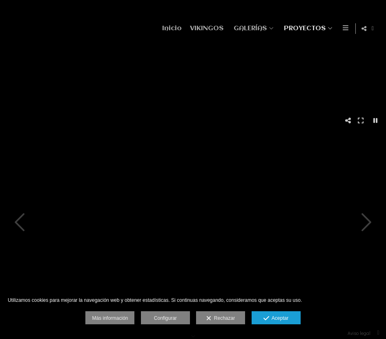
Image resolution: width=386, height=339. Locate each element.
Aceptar (275, 318)
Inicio (171, 28)
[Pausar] (375, 120)
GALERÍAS (249, 28)
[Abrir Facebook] (373, 29)
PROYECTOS (303, 28)
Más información (110, 318)
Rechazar (220, 318)
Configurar (165, 318)
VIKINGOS (205, 28)
